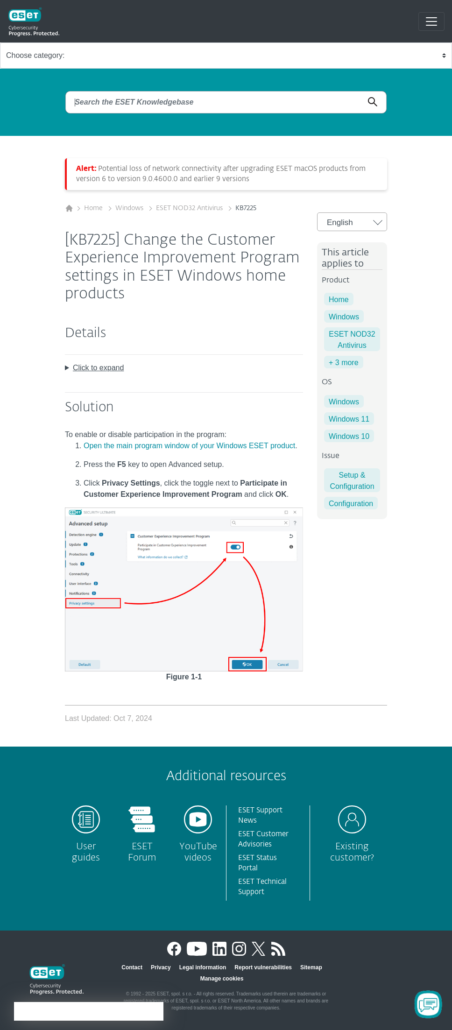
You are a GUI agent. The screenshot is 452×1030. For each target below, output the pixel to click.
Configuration (351, 504)
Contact (131, 967)
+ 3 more (344, 363)
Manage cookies (222, 978)
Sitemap (311, 967)
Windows (130, 208)
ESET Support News (260, 816)
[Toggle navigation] (431, 21)
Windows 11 (349, 419)
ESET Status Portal (257, 863)
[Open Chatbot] (428, 1004)
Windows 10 (349, 436)
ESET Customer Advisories (263, 839)
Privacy (161, 967)
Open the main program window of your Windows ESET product (189, 446)
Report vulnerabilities (263, 967)
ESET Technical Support (262, 887)
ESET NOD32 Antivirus (190, 208)
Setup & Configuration (352, 480)
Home (94, 208)
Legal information (202, 967)
